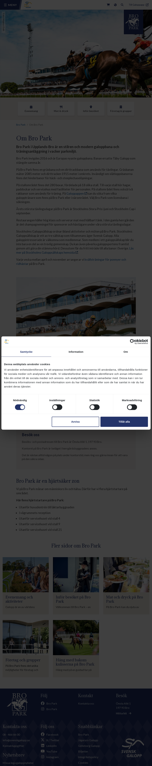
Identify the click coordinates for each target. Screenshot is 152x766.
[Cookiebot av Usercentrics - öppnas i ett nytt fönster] (132, 341)
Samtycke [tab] (26, 351)
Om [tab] (126, 351)
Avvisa (75, 421)
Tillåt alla (124, 421)
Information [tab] (76, 351)
